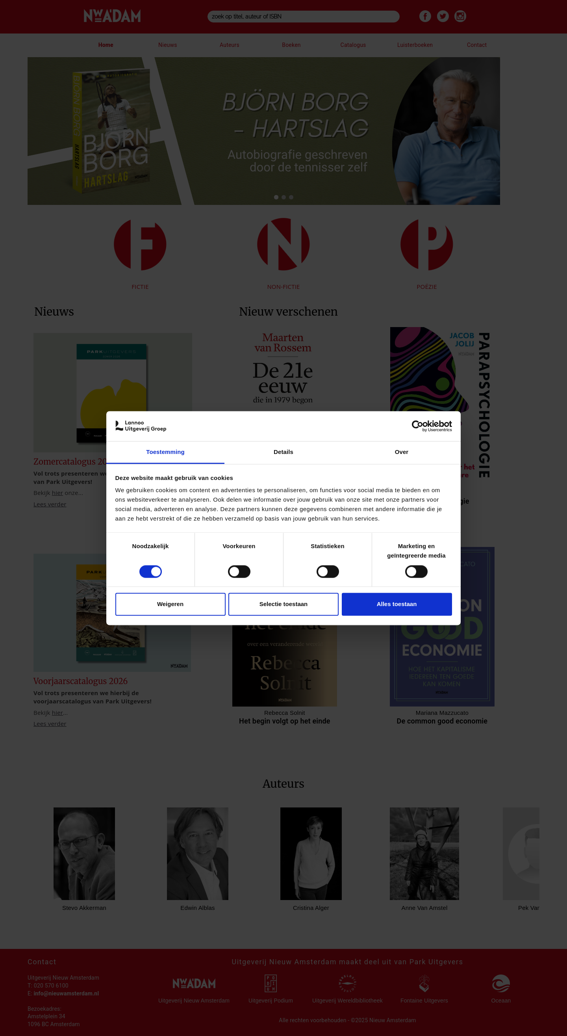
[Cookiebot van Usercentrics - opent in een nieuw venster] (417, 426)
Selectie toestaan (283, 604)
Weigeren (170, 604)
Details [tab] (283, 452)
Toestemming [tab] (165, 452)
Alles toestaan (397, 604)
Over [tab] (402, 452)
